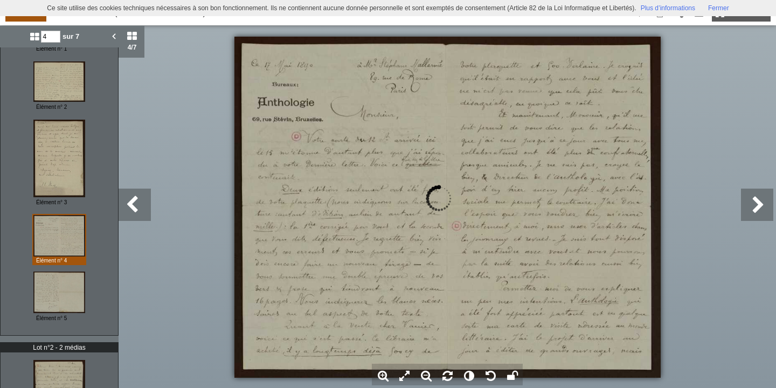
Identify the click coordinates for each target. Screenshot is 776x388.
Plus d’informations (668, 8)
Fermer (718, 8)
